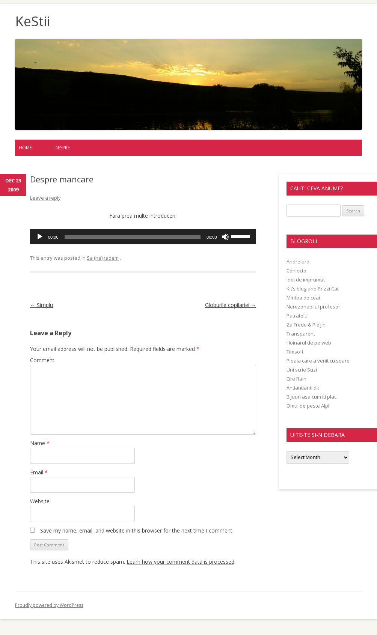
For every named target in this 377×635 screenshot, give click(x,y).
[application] (143, 236)
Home (25, 147)
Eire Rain (296, 378)
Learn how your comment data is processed (180, 561)
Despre (62, 147)
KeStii (32, 21)
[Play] (40, 237)
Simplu (41, 304)
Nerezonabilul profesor (313, 306)
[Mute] (225, 237)
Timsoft (295, 351)
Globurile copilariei (230, 304)
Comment (42, 360)
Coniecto (296, 270)
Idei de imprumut (306, 279)
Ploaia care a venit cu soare (318, 360)
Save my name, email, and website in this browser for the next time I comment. (137, 530)
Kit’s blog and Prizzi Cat (313, 288)
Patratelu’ (297, 315)
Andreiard (298, 261)
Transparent (301, 333)
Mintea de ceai (303, 297)
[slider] (133, 237)
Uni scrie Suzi (302, 369)
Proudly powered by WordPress (49, 605)
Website (40, 501)
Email (39, 472)
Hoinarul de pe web (309, 342)
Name (40, 443)
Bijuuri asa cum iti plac (311, 396)
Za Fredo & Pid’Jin (306, 324)
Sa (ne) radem (103, 257)
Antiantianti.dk (303, 387)
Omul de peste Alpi (308, 405)
